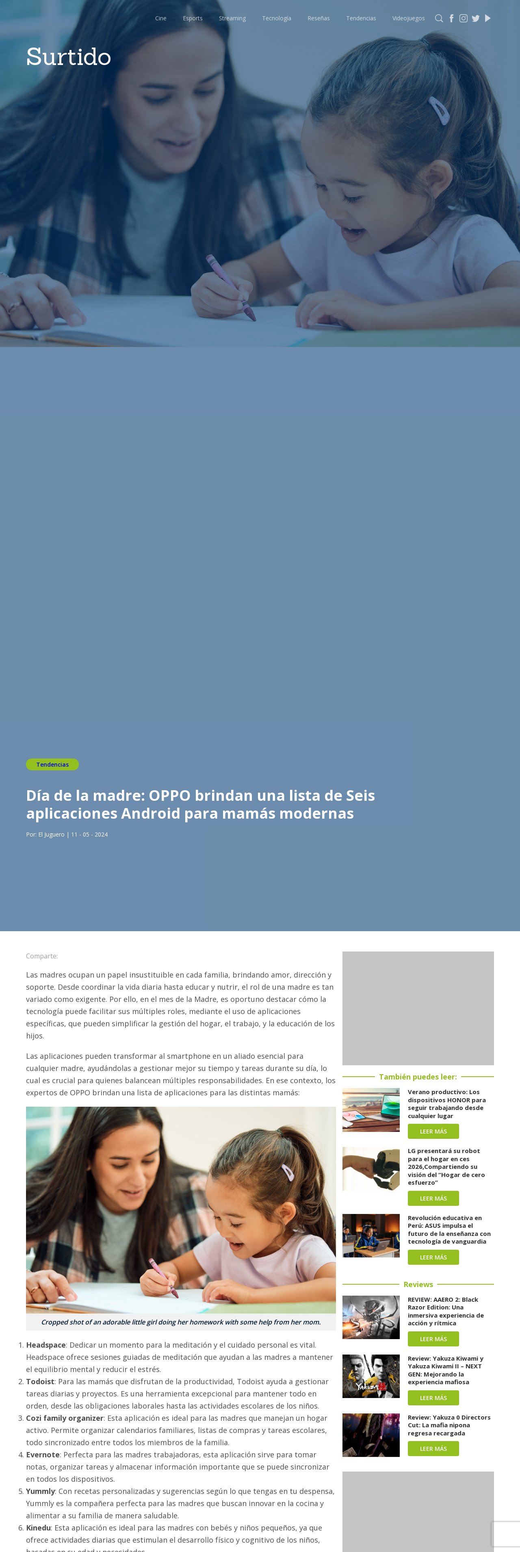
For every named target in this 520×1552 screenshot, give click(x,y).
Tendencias (361, 18)
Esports (193, 18)
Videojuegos (408, 18)
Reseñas (319, 18)
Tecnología (276, 18)
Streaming (232, 18)
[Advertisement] (418, 1008)
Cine (161, 18)
